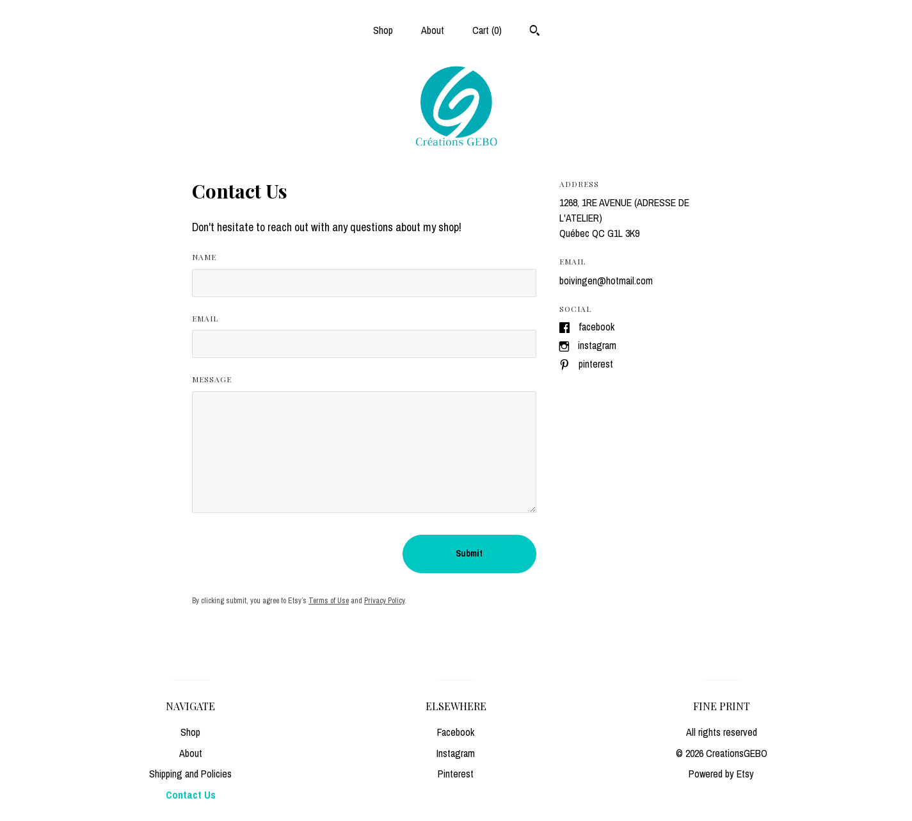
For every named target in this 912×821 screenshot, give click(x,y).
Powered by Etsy (721, 774)
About (432, 30)
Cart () (487, 30)
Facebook (596, 327)
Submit (469, 553)
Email (205, 318)
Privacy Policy (384, 601)
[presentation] (289, 554)
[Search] (535, 32)
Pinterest (596, 364)
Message (212, 379)
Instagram (597, 345)
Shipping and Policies (190, 774)
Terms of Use (328, 601)
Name (204, 257)
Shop (383, 30)
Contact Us (191, 795)
